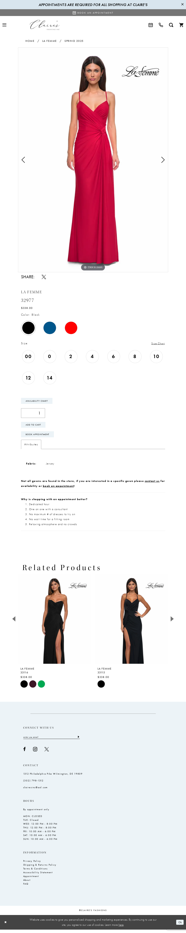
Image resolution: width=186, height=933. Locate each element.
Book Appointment (39, 437)
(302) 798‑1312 (33, 784)
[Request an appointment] (93, 12)
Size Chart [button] (157, 343)
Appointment (31, 879)
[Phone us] (161, 25)
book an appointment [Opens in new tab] (58, 489)
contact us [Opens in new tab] (152, 484)
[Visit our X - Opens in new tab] (46, 752)
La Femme (49, 41)
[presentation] (54, 622)
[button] (4, 24)
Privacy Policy (32, 864)
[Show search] (171, 25)
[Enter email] (51, 740)
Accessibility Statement (38, 875)
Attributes (31, 447)
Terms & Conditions (35, 872)
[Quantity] (33, 414)
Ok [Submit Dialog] (179, 926)
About (27, 883)
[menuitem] (4, 24)
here (121, 928)
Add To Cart (34, 426)
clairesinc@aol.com (35, 790)
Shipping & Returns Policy (39, 868)
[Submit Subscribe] (78, 740)
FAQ (26, 887)
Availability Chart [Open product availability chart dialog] (37, 401)
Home (29, 41)
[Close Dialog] (6, 925)
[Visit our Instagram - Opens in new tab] (35, 752)
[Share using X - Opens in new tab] (44, 277)
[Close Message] (182, 4)
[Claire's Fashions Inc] (45, 25)
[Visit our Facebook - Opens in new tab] (24, 752)
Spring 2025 (74, 41)
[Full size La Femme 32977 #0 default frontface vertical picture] (93, 160)
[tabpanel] (93, 160)
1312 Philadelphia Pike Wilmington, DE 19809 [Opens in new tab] (53, 777)
